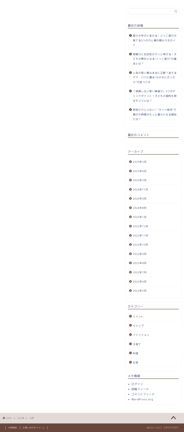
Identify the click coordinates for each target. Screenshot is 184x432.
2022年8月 (140, 263)
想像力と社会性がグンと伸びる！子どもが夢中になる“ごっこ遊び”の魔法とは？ (155, 58)
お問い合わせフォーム (34, 427)
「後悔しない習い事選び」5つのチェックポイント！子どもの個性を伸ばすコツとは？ (155, 95)
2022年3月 (140, 290)
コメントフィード (143, 394)
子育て (137, 344)
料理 (135, 353)
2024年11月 (140, 189)
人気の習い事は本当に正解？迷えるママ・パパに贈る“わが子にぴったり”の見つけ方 (155, 77)
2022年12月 (140, 226)
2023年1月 (140, 217)
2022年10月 (140, 244)
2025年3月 (140, 180)
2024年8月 (140, 208)
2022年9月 (140, 254)
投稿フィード (140, 389)
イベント (138, 316)
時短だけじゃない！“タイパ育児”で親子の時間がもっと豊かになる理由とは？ (155, 114)
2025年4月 (140, 171)
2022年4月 (140, 281)
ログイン (137, 384)
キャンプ (138, 325)
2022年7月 (140, 272)
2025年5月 (140, 161)
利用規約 (12, 427)
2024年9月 (140, 198)
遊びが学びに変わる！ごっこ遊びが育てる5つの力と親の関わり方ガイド (155, 40)
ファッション (141, 335)
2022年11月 (140, 235)
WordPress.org (142, 399)
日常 (135, 362)
